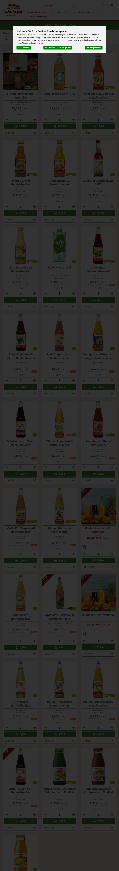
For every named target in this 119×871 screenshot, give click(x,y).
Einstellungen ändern (93, 47)
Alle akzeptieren (24, 47)
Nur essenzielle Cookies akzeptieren (58, 47)
